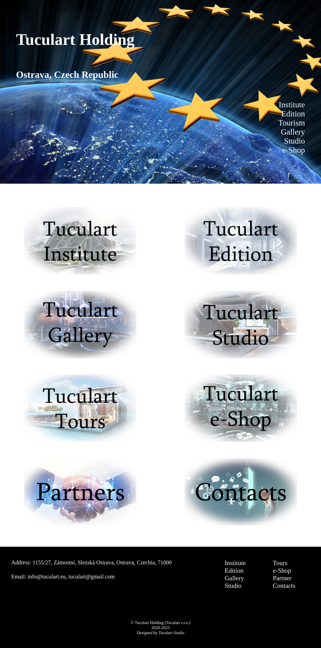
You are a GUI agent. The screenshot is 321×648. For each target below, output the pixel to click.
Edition (234, 570)
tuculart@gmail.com (91, 576)
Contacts (284, 585)
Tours (280, 563)
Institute (235, 563)
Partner (282, 578)
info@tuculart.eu (47, 576)
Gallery (234, 578)
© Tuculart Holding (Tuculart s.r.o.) (160, 622)
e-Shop (282, 570)
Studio (233, 585)
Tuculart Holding (75, 39)
